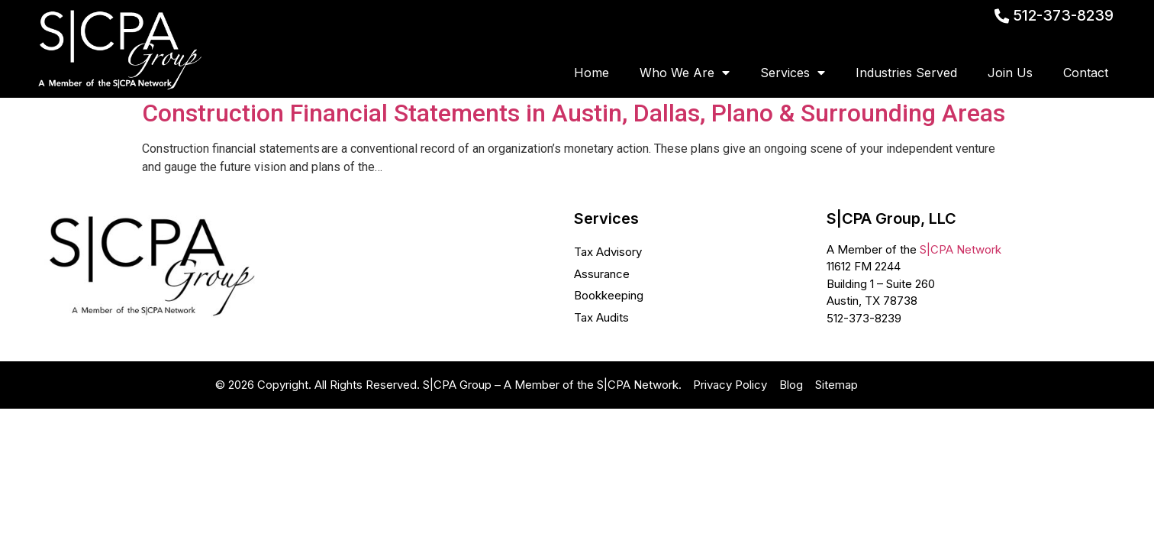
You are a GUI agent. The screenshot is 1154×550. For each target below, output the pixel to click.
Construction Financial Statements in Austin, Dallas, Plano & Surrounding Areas (573, 167)
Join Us (1010, 72)
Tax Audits (601, 370)
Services (792, 72)
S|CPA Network (960, 303)
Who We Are (685, 72)
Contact (1085, 72)
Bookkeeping (608, 348)
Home (591, 72)
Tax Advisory (608, 306)
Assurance (602, 327)
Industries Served (906, 72)
